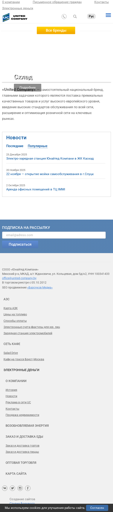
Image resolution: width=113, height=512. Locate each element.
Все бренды (56, 30)
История (11, 390)
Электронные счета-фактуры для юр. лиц (32, 327)
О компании (11, 2)
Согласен (97, 508)
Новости (16, 138)
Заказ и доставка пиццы (22, 451)
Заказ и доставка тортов (22, 445)
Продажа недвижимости (22, 415)
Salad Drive (11, 353)
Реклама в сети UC (18, 402)
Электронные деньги (17, 8)
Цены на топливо (15, 314)
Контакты (101, 2)
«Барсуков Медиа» (40, 287)
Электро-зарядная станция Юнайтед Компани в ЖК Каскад (50, 158)
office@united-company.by (19, 278)
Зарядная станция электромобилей (28, 333)
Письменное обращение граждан (57, 2)
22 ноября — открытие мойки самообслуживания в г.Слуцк (50, 174)
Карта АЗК (11, 308)
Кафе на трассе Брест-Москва (24, 359)
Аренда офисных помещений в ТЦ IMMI (35, 189)
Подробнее (27, 87)
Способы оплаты (15, 320)
